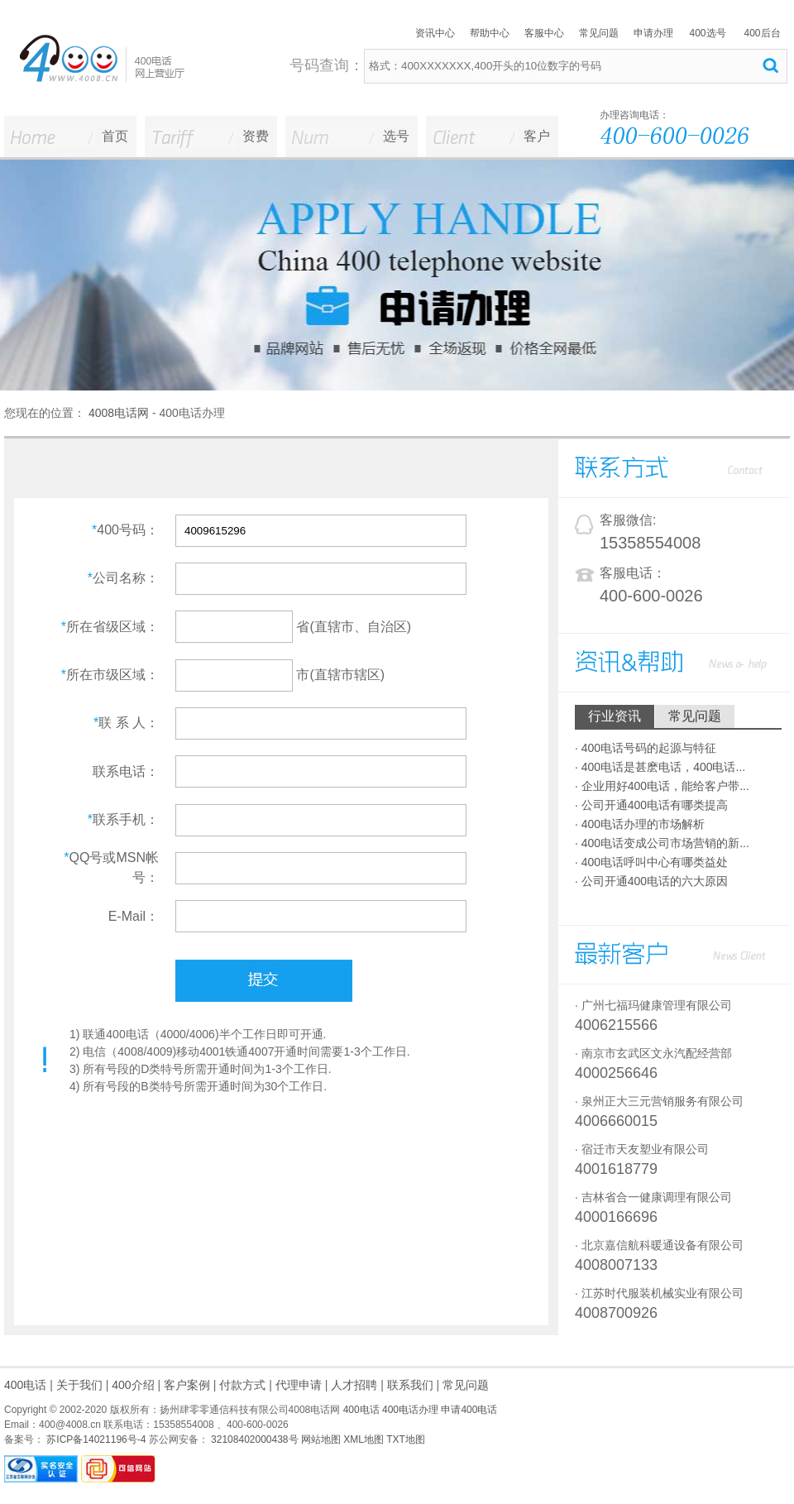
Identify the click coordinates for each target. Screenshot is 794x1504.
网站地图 (321, 1439)
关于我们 (79, 1384)
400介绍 (133, 1384)
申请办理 (653, 33)
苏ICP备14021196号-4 (95, 1439)
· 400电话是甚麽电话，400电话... (660, 767)
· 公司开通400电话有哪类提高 (651, 805)
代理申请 (298, 1384)
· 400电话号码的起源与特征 (645, 747)
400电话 (25, 1384)
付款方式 (242, 1384)
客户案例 (187, 1384)
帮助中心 (489, 33)
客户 (537, 136)
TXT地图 (405, 1439)
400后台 (762, 33)
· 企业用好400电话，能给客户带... (662, 786)
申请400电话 (469, 1409)
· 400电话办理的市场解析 (640, 824)
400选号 (707, 33)
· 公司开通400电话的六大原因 (651, 881)
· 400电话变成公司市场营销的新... (662, 843)
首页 (115, 136)
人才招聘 (354, 1384)
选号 (396, 136)
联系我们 (410, 1384)
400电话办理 (410, 1409)
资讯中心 (435, 33)
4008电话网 (118, 412)
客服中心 (544, 33)
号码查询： (326, 65)
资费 (255, 136)
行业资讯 (614, 716)
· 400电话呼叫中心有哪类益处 (651, 862)
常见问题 (599, 33)
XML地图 (363, 1439)
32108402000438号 (253, 1439)
